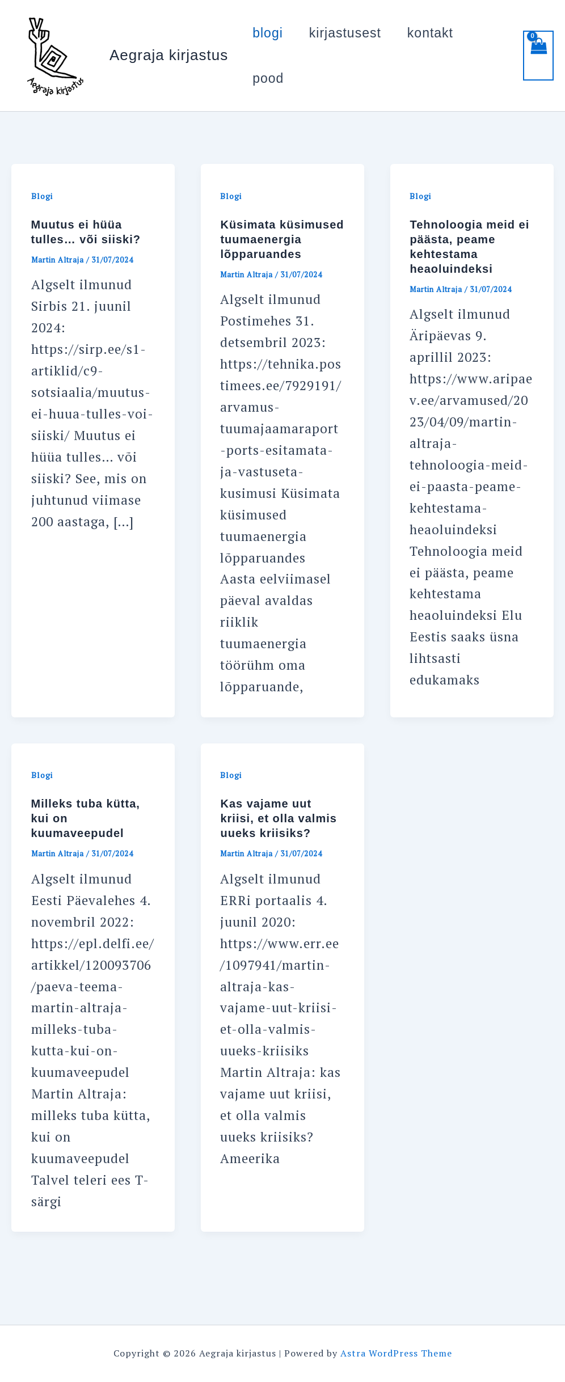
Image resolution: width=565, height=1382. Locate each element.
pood (268, 78)
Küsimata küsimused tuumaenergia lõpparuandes (282, 239)
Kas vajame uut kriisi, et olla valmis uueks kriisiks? (278, 818)
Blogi (42, 196)
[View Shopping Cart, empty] (538, 55)
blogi (267, 33)
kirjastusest (345, 33)
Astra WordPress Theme (396, 1353)
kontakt (430, 33)
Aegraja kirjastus (168, 55)
